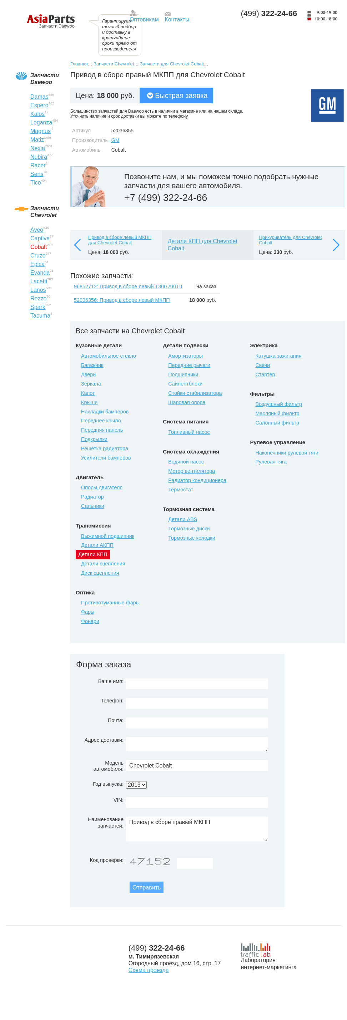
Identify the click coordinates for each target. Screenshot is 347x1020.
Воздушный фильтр (278, 404)
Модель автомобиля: (109, 766)
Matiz (37, 140)
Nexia (37, 148)
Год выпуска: (108, 784)
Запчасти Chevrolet (114, 64)
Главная (79, 64)
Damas (39, 97)
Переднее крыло (101, 420)
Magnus (40, 131)
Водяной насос (186, 462)
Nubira (38, 157)
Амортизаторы (185, 356)
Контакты (177, 19)
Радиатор (92, 497)
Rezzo (38, 298)
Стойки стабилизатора (195, 393)
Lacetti (38, 281)
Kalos (37, 114)
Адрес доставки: (104, 740)
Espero (39, 105)
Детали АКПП (97, 545)
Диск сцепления (100, 573)
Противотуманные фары (110, 602)
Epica (37, 264)
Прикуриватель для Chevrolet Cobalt (290, 240)
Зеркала (91, 384)
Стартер (265, 374)
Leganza (41, 122)
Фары (87, 612)
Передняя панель (102, 430)
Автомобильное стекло (108, 356)
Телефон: (112, 700)
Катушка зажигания (278, 356)
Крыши (89, 402)
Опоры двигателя (101, 487)
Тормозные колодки (191, 538)
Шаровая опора (186, 402)
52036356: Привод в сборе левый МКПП (122, 300)
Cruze (38, 255)
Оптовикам (144, 19)
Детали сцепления (103, 564)
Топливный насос (189, 432)
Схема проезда (149, 970)
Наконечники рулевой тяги (286, 453)
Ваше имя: (111, 681)
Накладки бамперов (105, 412)
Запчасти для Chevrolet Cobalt (172, 64)
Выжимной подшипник (107, 536)
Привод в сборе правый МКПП (197, 829)
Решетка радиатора (104, 448)
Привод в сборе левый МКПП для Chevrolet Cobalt (120, 240)
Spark (37, 307)
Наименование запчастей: (106, 822)
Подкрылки (94, 439)
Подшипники (183, 374)
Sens (36, 174)
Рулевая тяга (270, 462)
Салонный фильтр (277, 423)
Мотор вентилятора (191, 471)
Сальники (92, 506)
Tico (35, 183)
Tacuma (40, 316)
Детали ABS (182, 519)
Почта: (116, 720)
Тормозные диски (189, 528)
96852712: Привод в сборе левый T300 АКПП (128, 286)
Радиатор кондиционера (197, 480)
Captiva (40, 238)
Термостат (180, 489)
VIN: (119, 800)
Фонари (90, 621)
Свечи (262, 365)
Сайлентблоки (185, 384)
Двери (88, 374)
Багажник (92, 365)
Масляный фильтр (277, 413)
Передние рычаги (189, 365)
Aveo (36, 230)
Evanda (40, 273)
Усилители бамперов (106, 458)
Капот (88, 393)
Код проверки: (107, 860)
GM (115, 140)
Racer (38, 165)
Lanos (38, 290)
